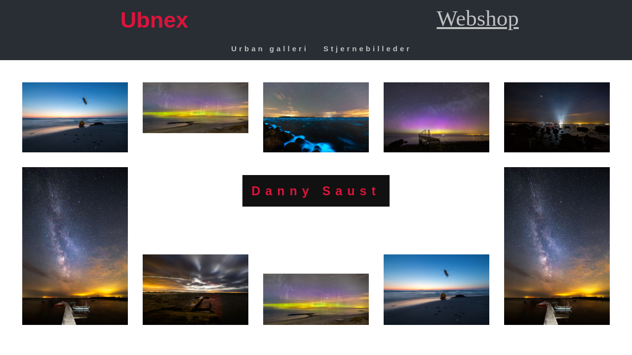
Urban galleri (270, 48)
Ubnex (154, 20)
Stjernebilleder (367, 48)
